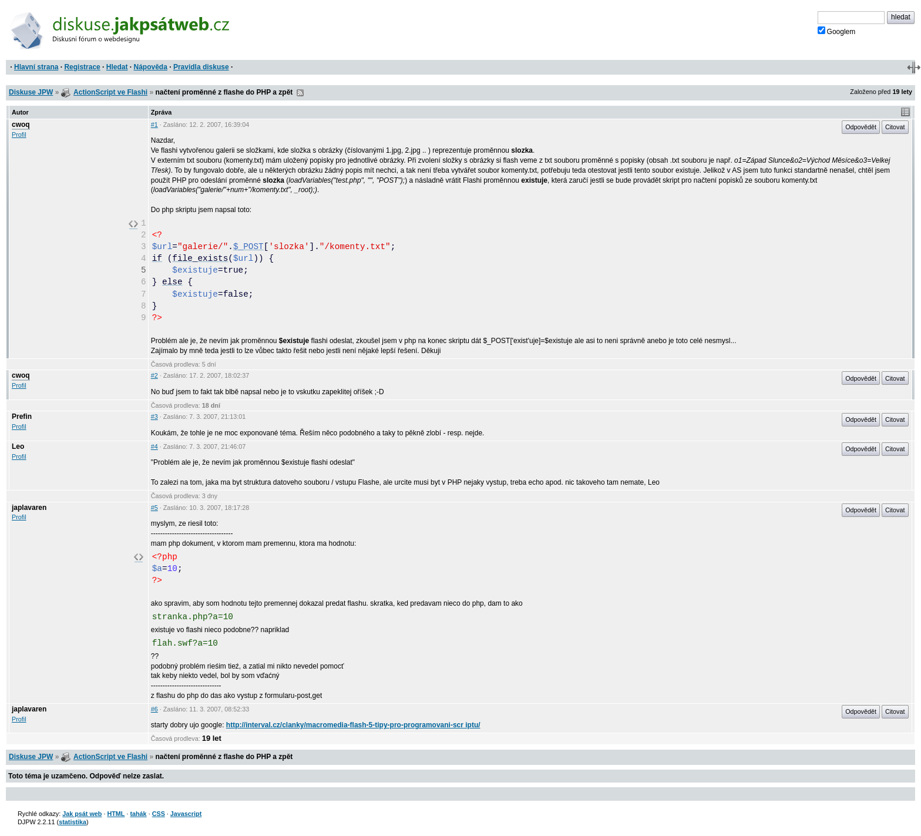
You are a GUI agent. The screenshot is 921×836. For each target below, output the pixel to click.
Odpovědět (860, 126)
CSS (158, 813)
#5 (154, 507)
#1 (154, 124)
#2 (154, 375)
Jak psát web (82, 813)
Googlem (837, 31)
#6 (154, 709)
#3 (154, 416)
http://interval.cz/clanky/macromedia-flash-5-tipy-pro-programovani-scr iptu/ (353, 725)
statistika (72, 821)
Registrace (82, 67)
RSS (300, 92)
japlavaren (29, 507)
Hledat (117, 67)
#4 (154, 446)
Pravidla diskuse (201, 67)
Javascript (185, 813)
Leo (18, 446)
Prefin (22, 416)
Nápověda (150, 67)
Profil (19, 134)
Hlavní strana (36, 67)
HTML (116, 813)
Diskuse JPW (31, 92)
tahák (138, 813)
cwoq (21, 124)
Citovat (895, 126)
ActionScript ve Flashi (110, 92)
